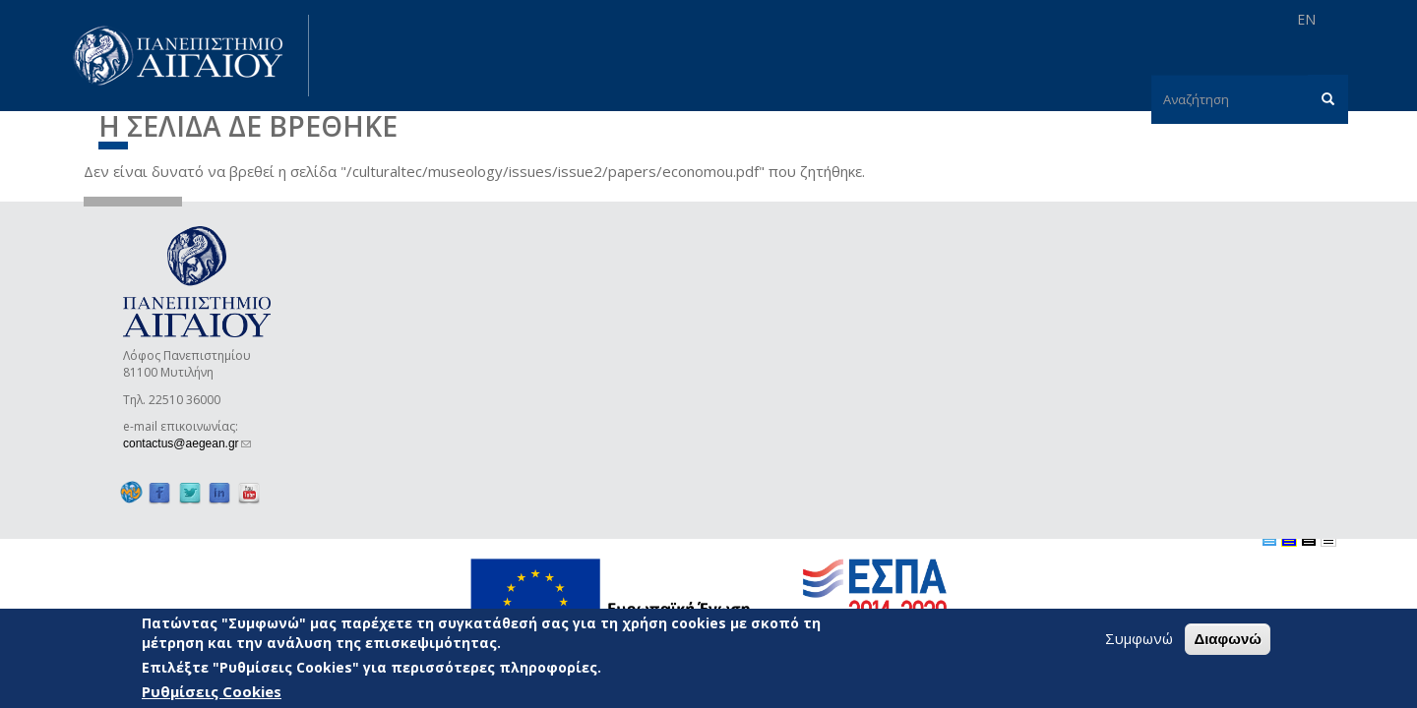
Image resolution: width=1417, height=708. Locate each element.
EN (1306, 19)
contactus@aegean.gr (187, 443)
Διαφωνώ (1228, 640)
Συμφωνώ (1139, 640)
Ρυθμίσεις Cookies (211, 693)
